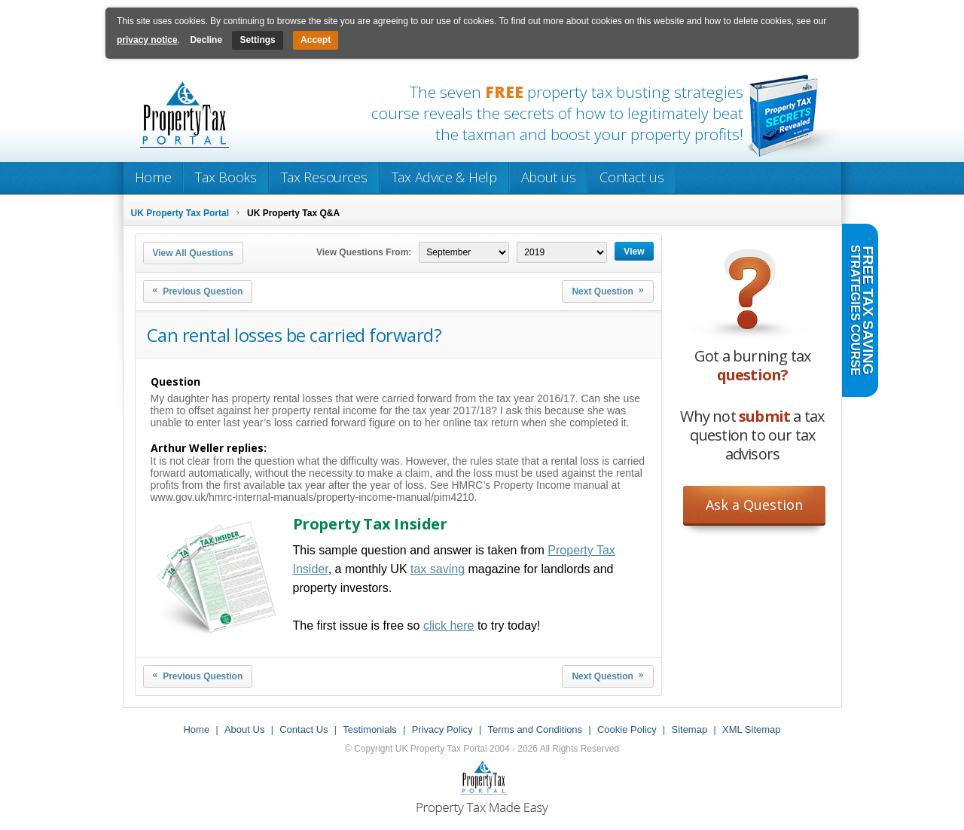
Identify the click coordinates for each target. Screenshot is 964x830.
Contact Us (303, 729)
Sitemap (689, 729)
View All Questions (193, 253)
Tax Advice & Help (444, 177)
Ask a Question (754, 505)
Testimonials (370, 729)
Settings (257, 40)
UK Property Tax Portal (180, 213)
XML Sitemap (751, 729)
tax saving (437, 569)
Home (153, 177)
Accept (315, 40)
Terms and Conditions (534, 729)
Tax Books (225, 177)
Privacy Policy (442, 729)
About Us (244, 729)
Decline (206, 40)
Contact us (631, 177)
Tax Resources (324, 177)
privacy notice (147, 40)
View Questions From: (363, 252)
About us (548, 177)
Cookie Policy (627, 729)
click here (448, 625)
